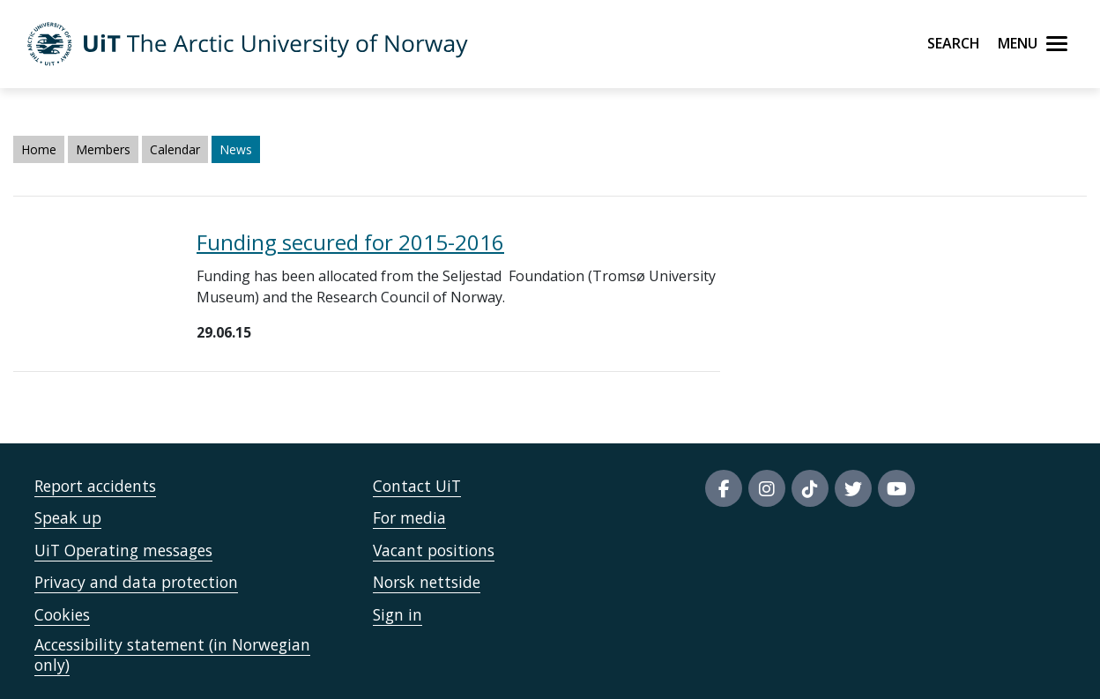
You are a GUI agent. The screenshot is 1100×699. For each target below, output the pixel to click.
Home (38, 149)
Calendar (175, 149)
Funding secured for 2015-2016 (350, 242)
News (235, 149)
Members (103, 149)
